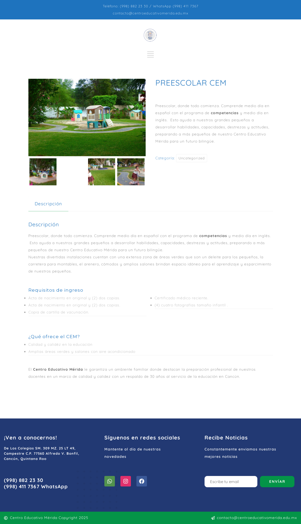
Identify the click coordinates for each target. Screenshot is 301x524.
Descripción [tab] (48, 203)
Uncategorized (191, 158)
